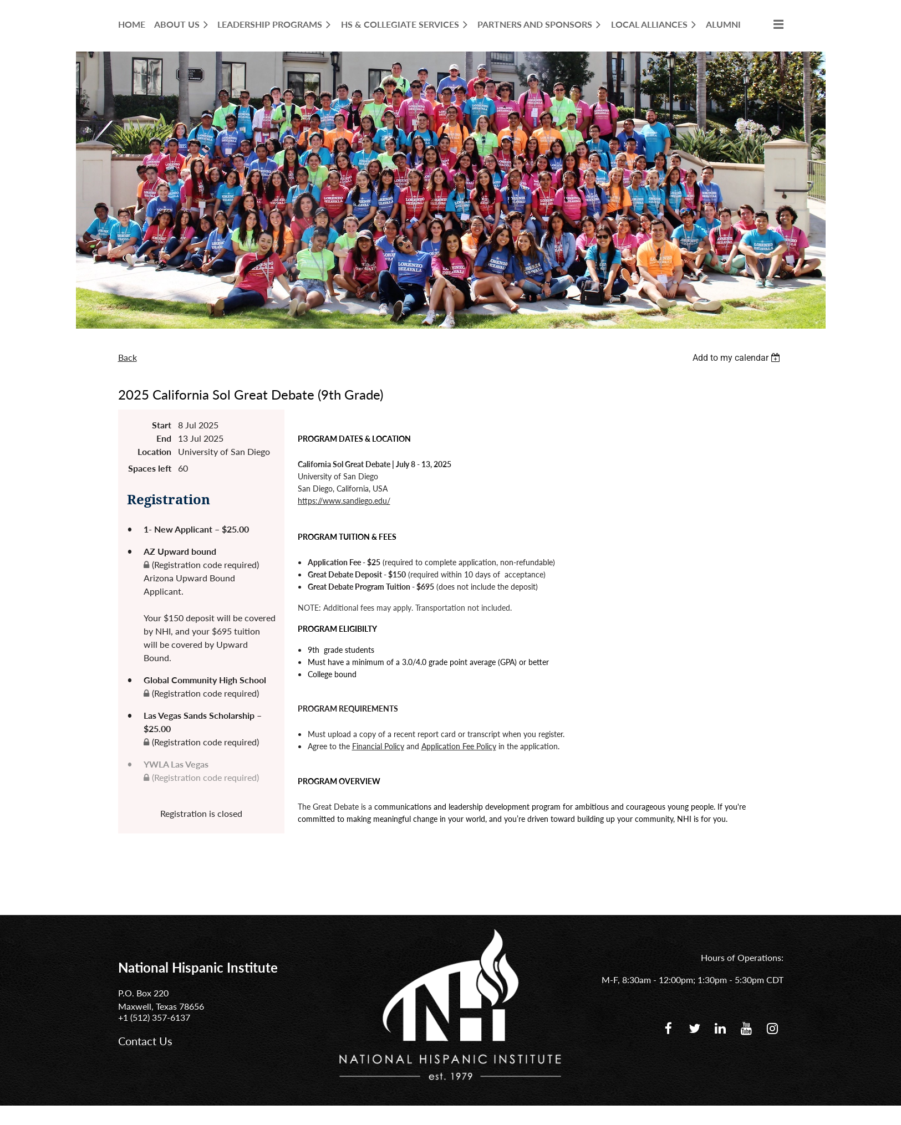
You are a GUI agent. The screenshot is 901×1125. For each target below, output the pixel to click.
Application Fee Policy (458, 746)
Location (154, 451)
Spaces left (149, 468)
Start (161, 425)
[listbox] (738, 358)
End (163, 438)
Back (127, 357)
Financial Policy (378, 746)
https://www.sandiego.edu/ (344, 500)
